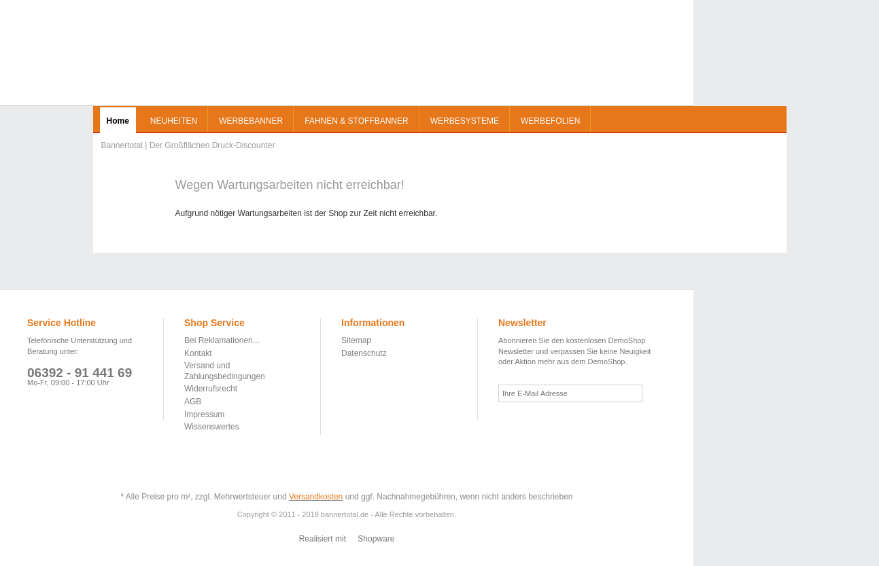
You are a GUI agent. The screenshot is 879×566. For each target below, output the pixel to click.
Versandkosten (316, 496)
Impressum (204, 414)
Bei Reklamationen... (222, 340)
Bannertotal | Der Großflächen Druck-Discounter (133, 58)
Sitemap (356, 340)
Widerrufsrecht (210, 388)
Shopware (376, 539)
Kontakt (198, 353)
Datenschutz (364, 353)
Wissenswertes (211, 426)
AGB (192, 401)
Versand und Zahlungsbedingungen (224, 371)
